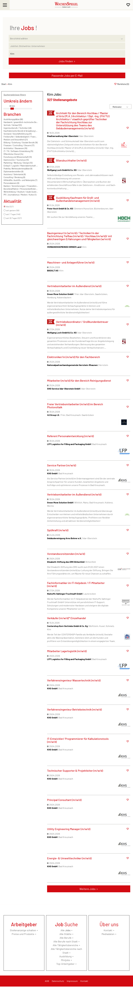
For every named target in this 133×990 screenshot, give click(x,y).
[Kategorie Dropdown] (122, 37)
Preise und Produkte (23, 933)
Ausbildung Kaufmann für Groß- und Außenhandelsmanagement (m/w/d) (78, 199)
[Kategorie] (64, 38)
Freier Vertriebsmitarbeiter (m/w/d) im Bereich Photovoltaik (75, 405)
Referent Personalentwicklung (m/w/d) (70, 436)
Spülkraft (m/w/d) (57, 530)
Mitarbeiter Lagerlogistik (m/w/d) (67, 651)
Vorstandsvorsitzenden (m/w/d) (66, 553)
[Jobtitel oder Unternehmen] (67, 46)
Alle (65, 930)
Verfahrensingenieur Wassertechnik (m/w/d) (74, 680)
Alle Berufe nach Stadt (65, 941)
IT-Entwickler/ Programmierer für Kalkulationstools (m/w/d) (78, 740)
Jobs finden (66, 61)
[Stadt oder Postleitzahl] (67, 53)
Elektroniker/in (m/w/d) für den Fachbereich (73, 357)
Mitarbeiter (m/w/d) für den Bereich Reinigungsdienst (79, 380)
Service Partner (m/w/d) (61, 465)
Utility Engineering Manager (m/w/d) (68, 829)
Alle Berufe (65, 937)
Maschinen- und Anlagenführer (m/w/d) (70, 262)
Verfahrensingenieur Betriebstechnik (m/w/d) (74, 709)
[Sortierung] (117, 106)
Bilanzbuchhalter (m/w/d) (71, 160)
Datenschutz (58, 981)
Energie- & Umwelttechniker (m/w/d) (69, 858)
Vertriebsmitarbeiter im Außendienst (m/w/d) (74, 286)
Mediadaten (108, 933)
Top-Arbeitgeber (65, 963)
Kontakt (108, 930)
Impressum (72, 981)
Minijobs (65, 960)
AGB (47, 981)
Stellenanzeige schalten (23, 930)
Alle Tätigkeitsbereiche (65, 945)
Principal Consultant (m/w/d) (64, 799)
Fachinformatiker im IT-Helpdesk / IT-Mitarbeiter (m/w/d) (76, 584)
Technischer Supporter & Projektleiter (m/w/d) (75, 770)
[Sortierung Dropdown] (127, 106)
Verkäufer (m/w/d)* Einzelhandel (66, 618)
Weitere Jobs (87, 888)
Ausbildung (65, 956)
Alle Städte (65, 933)
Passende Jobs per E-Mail (67, 75)
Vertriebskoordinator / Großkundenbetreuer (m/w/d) (82, 323)
